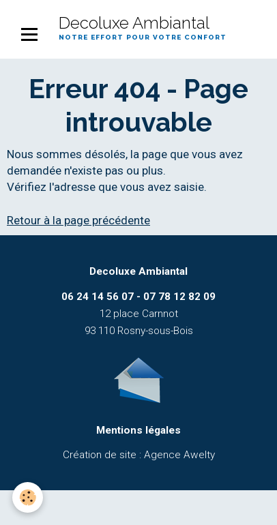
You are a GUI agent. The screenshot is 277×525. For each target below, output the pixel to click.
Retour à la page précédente (78, 220)
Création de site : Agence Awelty (139, 455)
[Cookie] (27, 497)
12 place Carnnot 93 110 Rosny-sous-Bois (138, 313)
